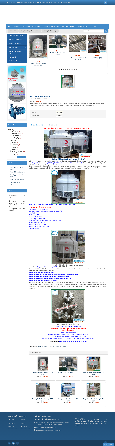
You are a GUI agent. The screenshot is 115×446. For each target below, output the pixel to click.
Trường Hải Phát (18, 152)
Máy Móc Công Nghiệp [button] (51, 26)
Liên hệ (23, 423)
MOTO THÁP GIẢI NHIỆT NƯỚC (68, 372)
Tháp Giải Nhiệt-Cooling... (16, 35)
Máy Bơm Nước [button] (83, 26)
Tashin (15, 142)
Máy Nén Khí (13, 57)
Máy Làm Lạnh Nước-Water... (15, 52)
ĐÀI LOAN (16, 131)
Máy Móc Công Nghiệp (15, 39)
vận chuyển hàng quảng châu (95, 421)
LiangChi (16, 145)
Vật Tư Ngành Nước (15, 61)
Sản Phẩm (12, 420)
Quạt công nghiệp (97, 58)
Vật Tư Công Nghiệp (15, 43)
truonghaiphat (44, 2)
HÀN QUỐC (16, 136)
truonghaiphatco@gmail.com (27, 2)
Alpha (15, 147)
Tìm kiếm (11, 426)
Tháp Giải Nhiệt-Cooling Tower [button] (31, 26)
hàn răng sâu (82, 423)
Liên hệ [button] (94, 26)
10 (76, 69)
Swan (15, 149)
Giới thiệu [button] (16, 26)
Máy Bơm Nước (13, 47)
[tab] (37, 125)
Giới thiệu (23, 420)
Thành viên (12, 423)
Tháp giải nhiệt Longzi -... (17, 172)
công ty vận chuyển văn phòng (83, 420)
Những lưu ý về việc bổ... (17, 179)
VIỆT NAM (59, 112)
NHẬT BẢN (16, 138)
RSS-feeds (24, 426)
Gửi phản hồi (108, 444)
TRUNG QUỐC (18, 133)
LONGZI (59, 115)
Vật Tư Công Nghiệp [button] (68, 26)
